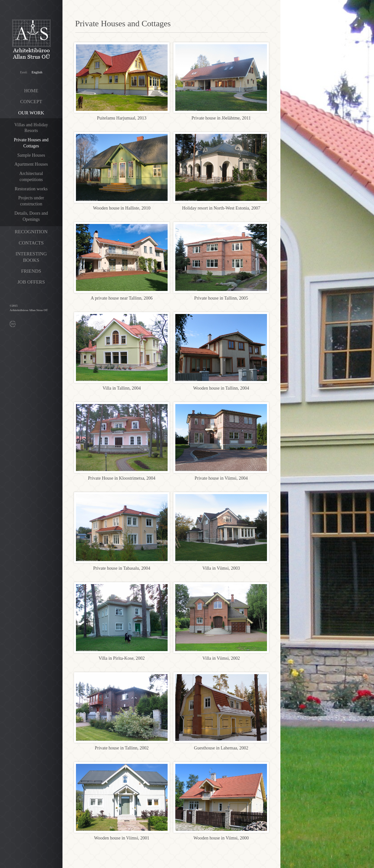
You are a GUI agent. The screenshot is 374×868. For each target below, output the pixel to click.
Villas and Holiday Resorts (31, 127)
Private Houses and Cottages (31, 142)
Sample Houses (31, 155)
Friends (31, 271)
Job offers (31, 282)
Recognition (31, 231)
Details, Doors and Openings (31, 216)
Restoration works (31, 188)
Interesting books (31, 257)
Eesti (23, 72)
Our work (31, 112)
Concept (31, 101)
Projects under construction (31, 200)
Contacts (31, 242)
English (36, 72)
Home (31, 90)
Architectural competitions (31, 176)
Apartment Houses (31, 164)
